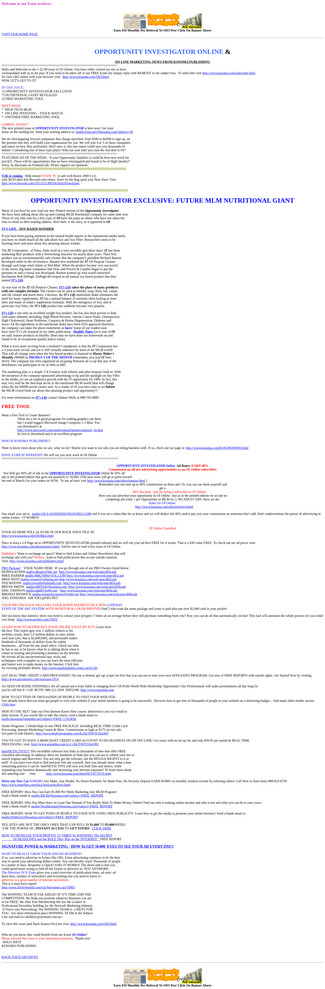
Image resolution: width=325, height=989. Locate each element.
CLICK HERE (101, 828)
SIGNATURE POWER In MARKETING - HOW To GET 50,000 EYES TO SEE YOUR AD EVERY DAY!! (88, 846)
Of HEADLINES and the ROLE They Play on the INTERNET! (51, 839)
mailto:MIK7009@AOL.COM (45, 575)
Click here (8, 704)
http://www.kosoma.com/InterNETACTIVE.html (78, 773)
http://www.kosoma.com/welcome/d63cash (91, 583)
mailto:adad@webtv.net (41, 590)
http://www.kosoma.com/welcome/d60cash (108, 594)
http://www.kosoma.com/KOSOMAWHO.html (217, 448)
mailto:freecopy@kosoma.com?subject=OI (104, 132)
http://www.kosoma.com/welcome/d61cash (95, 575)
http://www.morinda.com (97, 690)
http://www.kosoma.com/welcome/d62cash (87, 579)
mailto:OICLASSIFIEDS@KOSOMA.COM (61, 514)
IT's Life (17, 280)
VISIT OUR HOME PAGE (20, 34)
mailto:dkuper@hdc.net (41, 572)
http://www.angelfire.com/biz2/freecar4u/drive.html (36, 785)
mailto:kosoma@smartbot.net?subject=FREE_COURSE (39, 719)
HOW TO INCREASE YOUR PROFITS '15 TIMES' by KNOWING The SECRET (57, 835)
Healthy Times (83, 331)
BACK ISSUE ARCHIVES (20, 957)
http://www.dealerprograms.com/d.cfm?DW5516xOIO (72, 733)
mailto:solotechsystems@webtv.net (55, 594)
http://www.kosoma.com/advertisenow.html (116, 480)
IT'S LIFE (9, 229)
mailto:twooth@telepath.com (42, 583)
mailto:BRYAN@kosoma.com (46, 586)
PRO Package (11, 568)
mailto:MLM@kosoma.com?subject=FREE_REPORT (67, 795)
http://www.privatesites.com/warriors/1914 (30, 679)
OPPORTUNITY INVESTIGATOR (75, 473)
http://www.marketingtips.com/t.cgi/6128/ (70, 668)
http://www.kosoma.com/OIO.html (86, 77)
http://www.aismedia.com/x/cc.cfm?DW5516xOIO (65, 744)
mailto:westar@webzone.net (39, 579)
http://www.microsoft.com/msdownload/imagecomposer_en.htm (60, 430)
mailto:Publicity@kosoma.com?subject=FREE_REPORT (40, 817)
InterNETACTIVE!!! (16, 751)
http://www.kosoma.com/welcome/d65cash (87, 572)
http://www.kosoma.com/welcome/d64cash (88, 590)
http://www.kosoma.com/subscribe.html (228, 73)
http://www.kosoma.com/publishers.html (37, 561)
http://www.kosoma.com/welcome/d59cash (97, 586)
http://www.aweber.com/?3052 (37, 619)
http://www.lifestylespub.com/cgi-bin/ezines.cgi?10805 (38, 887)
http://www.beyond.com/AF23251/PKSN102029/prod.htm (40, 183)
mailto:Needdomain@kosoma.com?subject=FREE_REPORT (72, 806)
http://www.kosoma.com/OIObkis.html (27, 535)
